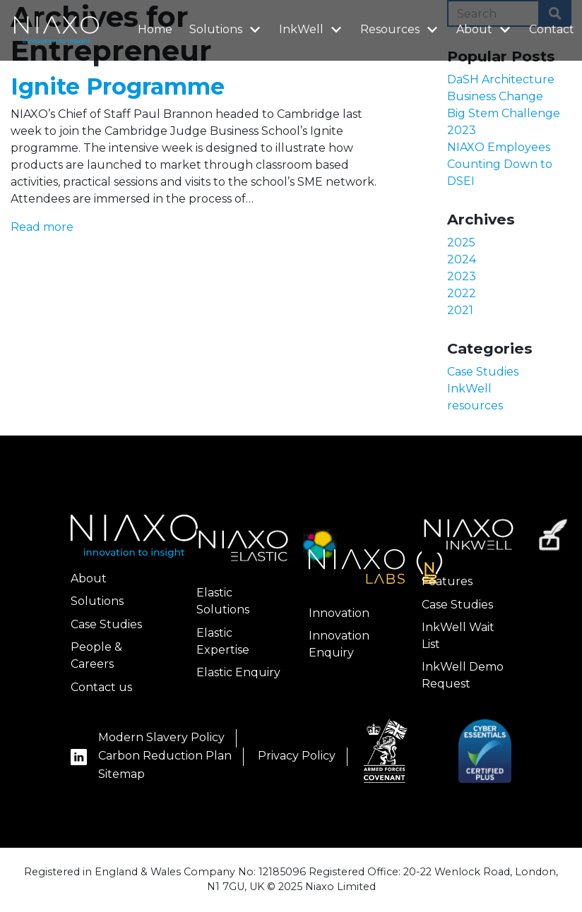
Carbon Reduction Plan (165, 755)
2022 (461, 293)
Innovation (339, 613)
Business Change (495, 96)
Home (155, 29)
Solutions (226, 28)
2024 (461, 259)
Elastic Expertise (222, 641)
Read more (42, 227)
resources (475, 405)
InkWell (312, 28)
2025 (461, 242)
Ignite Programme (118, 86)
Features (447, 581)
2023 (461, 276)
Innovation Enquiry (339, 644)
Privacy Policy (296, 755)
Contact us (101, 687)
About (484, 28)
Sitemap (121, 774)
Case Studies (482, 371)
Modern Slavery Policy (161, 737)
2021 (460, 310)
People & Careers (96, 655)
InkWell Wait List (458, 635)
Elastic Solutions (222, 601)
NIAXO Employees (498, 147)
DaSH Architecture (500, 79)
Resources (400, 28)
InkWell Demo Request (463, 675)
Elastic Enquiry (238, 672)
